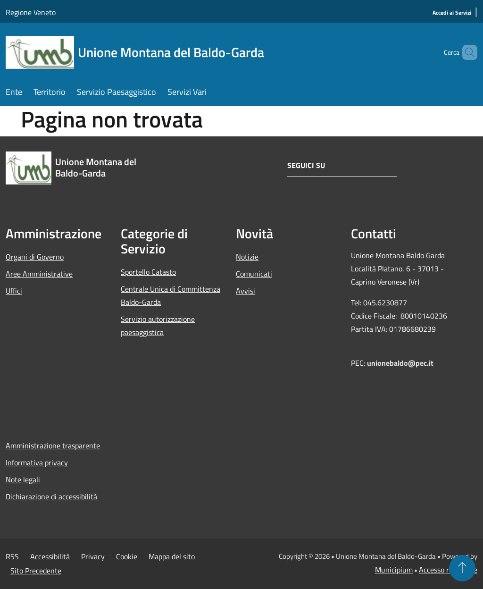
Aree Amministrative (39, 273)
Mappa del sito (172, 556)
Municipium (394, 569)
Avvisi (245, 290)
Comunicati (254, 273)
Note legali (23, 479)
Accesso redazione (448, 569)
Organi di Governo (35, 256)
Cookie (126, 556)
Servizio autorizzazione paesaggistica (158, 325)
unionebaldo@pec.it (401, 363)
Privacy (93, 556)
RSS (12, 556)
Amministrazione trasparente (53, 445)
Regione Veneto (31, 12)
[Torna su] (462, 568)
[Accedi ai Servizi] (452, 12)
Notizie (247, 256)
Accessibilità (50, 556)
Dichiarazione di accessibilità (51, 496)
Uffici (14, 290)
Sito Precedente (35, 570)
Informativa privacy (37, 462)
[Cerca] (466, 52)
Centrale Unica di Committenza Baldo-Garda (170, 295)
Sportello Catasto (148, 272)
